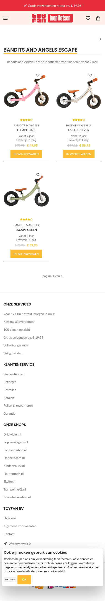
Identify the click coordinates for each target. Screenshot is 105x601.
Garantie (9, 413)
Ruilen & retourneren (18, 405)
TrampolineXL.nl (14, 489)
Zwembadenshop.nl (17, 497)
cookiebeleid (56, 571)
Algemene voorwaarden (19, 526)
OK (24, 579)
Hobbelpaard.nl (14, 458)
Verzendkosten (13, 374)
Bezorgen (10, 382)
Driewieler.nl (12, 434)
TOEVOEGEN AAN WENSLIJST (38, 75)
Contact (9, 534)
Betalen (8, 398)
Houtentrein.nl (13, 474)
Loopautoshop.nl (15, 450)
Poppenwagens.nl (15, 442)
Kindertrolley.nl (14, 466)
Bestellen (9, 390)
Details (10, 579)
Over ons (9, 518)
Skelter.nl (9, 481)
